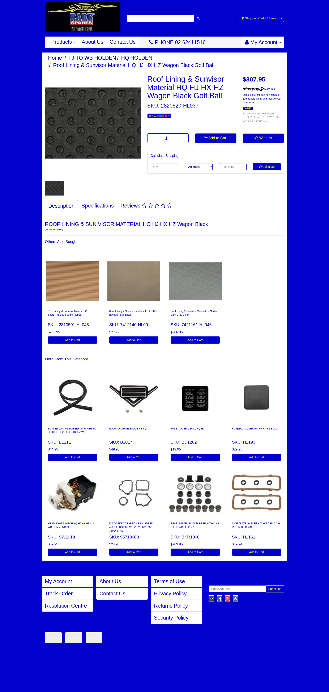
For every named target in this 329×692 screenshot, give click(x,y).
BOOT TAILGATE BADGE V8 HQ (128, 428)
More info (259, 89)
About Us (92, 42)
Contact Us (123, 42)
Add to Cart (215, 138)
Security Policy (171, 618)
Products (63, 42)
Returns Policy (171, 606)
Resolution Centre (66, 606)
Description (61, 206)
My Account (58, 581)
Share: (159, 115)
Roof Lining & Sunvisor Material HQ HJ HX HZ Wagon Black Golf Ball (133, 65)
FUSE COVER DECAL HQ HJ (187, 428)
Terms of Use (169, 581)
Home (55, 58)
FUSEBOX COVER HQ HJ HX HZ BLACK (255, 428)
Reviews (146, 206)
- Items (259, 18)
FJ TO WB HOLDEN (92, 58)
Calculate (267, 166)
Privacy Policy (170, 593)
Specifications (97, 206)
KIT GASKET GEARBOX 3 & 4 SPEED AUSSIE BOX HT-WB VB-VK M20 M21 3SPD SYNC (131, 527)
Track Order (59, 593)
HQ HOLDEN (136, 58)
